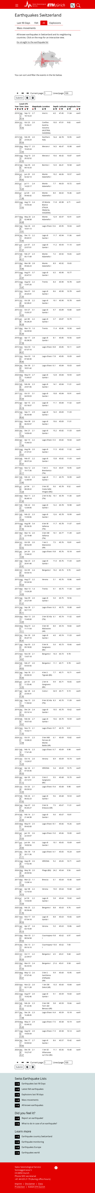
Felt (36, 22)
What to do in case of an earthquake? (39, 1123)
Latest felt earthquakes (33, 1089)
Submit (19, 97)
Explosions (55, 22)
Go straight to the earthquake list (32, 42)
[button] (17, 5)
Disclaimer (30, 1183)
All (44, 22)
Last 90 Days (23, 22)
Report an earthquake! (32, 1118)
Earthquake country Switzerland (37, 1136)
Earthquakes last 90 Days (34, 1083)
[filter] (17, 109)
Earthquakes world (31, 1152)
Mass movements (26, 28)
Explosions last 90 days (33, 1094)
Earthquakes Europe (31, 1147)
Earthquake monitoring (33, 1141)
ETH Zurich (40, 1186)
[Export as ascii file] (33, 98)
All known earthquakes (32, 1105)
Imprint (18, 1183)
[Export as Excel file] (27, 98)
